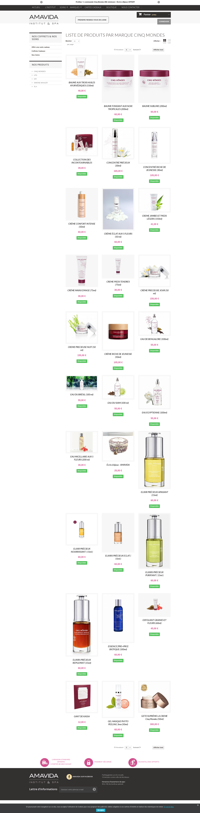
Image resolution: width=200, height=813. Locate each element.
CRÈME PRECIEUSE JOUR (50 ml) (154, 292)
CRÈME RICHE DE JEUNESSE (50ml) (118, 355)
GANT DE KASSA (82, 716)
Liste (169, 41)
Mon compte (143, 775)
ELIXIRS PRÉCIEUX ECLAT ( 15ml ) (118, 557)
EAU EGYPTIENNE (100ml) (154, 412)
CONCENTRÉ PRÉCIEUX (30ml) (118, 164)
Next (158, 2)
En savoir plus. (169, 807)
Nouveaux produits (147, 781)
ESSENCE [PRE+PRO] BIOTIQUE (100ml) (118, 648)
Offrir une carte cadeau (41, 47)
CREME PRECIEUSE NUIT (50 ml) (82, 348)
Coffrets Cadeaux (38, 51)
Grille (164, 41)
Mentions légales (146, 791)
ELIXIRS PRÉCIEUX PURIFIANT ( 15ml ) (154, 574)
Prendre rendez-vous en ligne (92, 20)
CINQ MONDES (39, 71)
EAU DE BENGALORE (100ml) (154, 339)
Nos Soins (36, 55)
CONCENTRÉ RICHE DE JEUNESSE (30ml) (154, 168)
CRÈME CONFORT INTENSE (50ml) (81, 225)
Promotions (143, 778)
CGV (140, 788)
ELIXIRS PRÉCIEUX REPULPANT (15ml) (82, 661)
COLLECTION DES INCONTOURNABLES (82, 161)
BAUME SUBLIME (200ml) (154, 106)
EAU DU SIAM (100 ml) (118, 402)
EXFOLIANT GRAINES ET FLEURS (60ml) (154, 621)
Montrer (69, 41)
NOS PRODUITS (40, 64)
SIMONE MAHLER (40, 83)
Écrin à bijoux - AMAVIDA (118, 464)
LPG (35, 75)
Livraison (142, 785)
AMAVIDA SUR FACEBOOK (79, 776)
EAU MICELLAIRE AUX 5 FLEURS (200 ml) (81, 458)
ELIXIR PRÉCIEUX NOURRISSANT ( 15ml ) (82, 550)
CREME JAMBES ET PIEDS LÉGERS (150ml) (154, 217)
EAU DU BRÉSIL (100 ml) (81, 394)
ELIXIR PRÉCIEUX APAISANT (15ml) (154, 493)
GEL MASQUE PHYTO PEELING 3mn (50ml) (118, 723)
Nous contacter (145, 794)
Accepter (101, 810)
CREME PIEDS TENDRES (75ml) (118, 283)
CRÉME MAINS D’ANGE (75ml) (81, 290)
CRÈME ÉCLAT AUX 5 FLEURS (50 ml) (118, 235)
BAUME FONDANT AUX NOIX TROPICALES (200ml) (118, 107)
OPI (35, 79)
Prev (41, 2)
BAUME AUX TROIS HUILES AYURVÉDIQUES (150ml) (82, 84)
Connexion (164, 21)
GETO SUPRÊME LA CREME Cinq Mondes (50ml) (154, 717)
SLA (35, 86)
